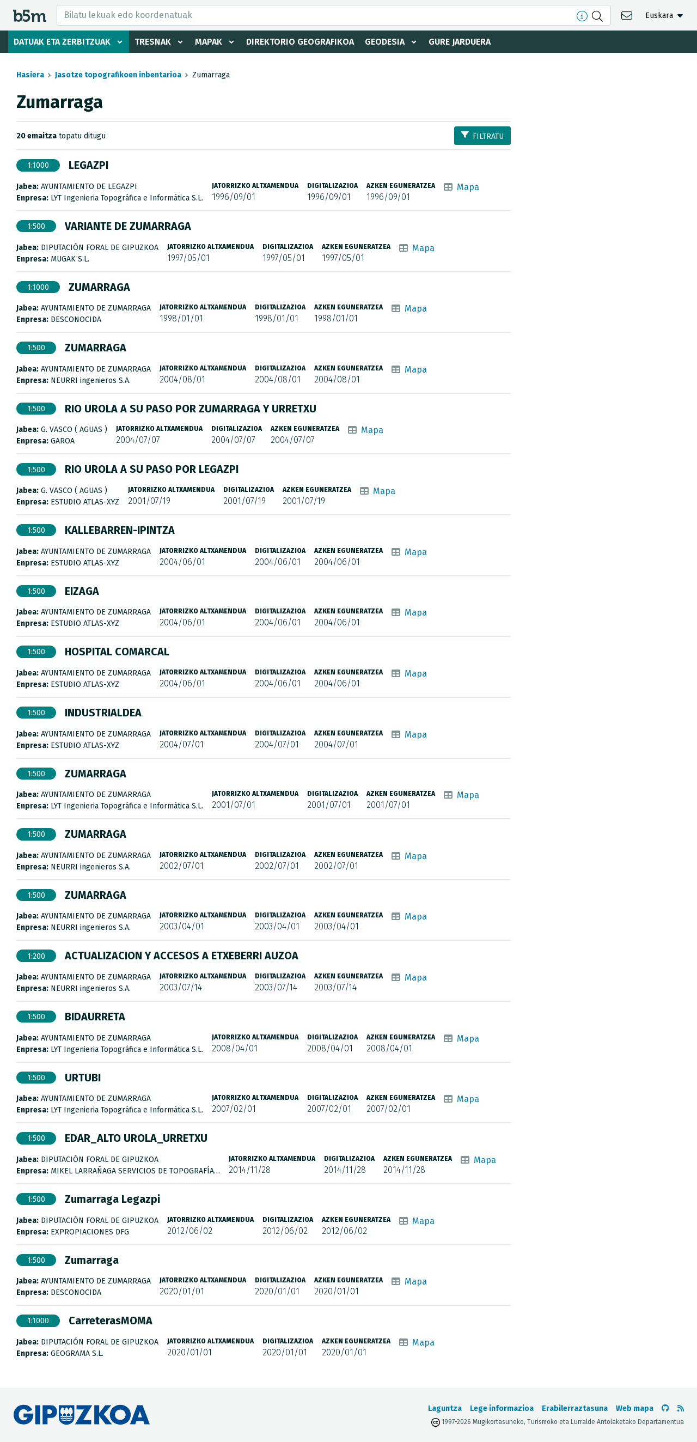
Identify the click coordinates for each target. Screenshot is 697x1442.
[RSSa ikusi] (680, 1408)
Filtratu (482, 136)
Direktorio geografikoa (300, 41)
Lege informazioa (502, 1408)
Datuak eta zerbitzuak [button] (62, 41)
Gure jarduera (460, 41)
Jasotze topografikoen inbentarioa (118, 75)
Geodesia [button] (385, 41)
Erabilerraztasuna (575, 1408)
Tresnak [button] (152, 41)
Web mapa (634, 1408)
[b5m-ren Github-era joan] (665, 1408)
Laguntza (445, 1408)
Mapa (468, 187)
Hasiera (30, 75)
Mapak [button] (208, 41)
